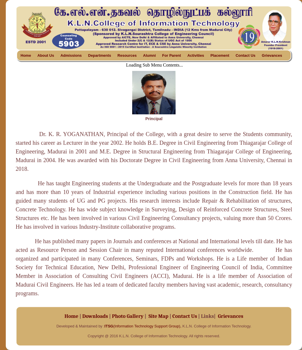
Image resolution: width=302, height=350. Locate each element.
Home (26, 55)
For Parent (171, 55)
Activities (195, 55)
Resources (127, 55)
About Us (45, 55)
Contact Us (245, 55)
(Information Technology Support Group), (147, 326)
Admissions (71, 55)
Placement (219, 55)
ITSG (108, 326)
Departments (99, 55)
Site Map (159, 316)
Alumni (149, 55)
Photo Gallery (127, 316)
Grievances (272, 55)
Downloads (95, 316)
